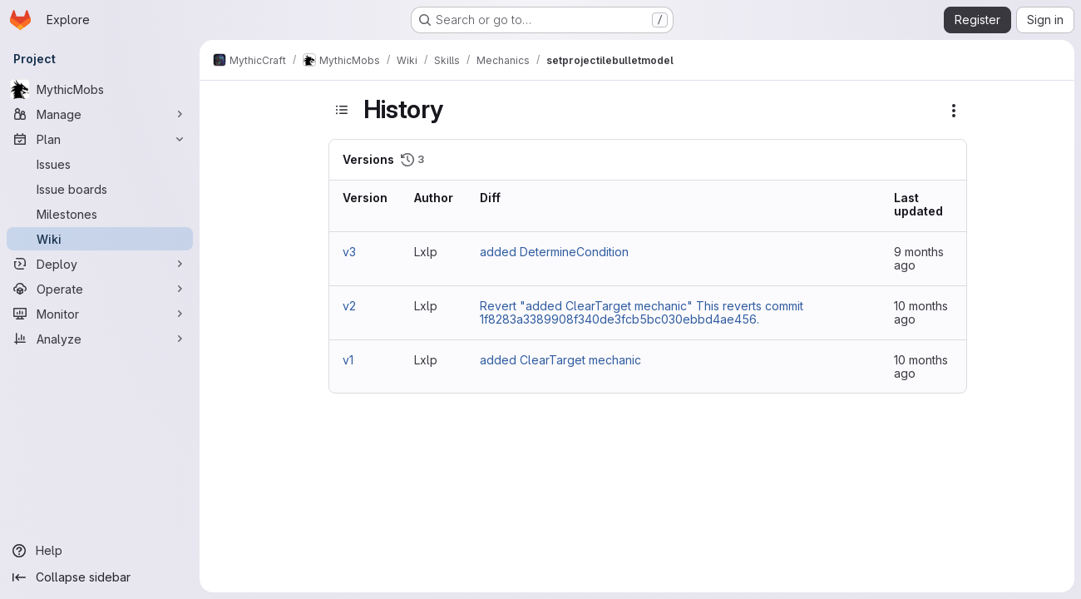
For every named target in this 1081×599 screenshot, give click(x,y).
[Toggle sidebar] (341, 110)
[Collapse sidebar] (100, 577)
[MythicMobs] (100, 89)
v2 (349, 306)
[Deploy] (100, 263)
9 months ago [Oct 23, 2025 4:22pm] (919, 258)
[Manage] (100, 114)
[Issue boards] (100, 188)
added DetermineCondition (554, 252)
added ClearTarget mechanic (560, 360)
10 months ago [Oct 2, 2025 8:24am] (921, 312)
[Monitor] (100, 313)
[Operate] (100, 288)
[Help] (100, 550)
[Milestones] (100, 213)
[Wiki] (100, 238)
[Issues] (100, 164)
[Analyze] (100, 338)
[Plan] (100, 139)
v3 (349, 252)
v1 (348, 360)
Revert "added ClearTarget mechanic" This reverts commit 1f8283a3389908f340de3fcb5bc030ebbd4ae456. (641, 312)
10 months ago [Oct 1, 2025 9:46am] (921, 366)
